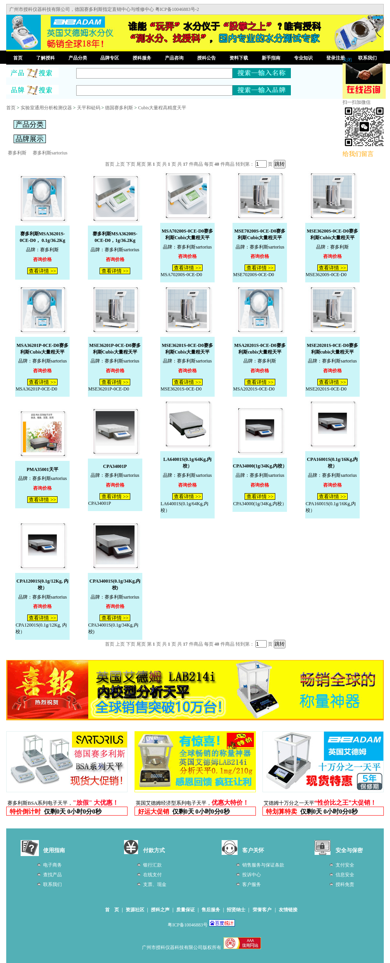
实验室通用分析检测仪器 (46, 107)
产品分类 (77, 58)
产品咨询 (174, 58)
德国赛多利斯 (119, 107)
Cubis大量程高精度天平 (162, 107)
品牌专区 (109, 58)
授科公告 (206, 58)
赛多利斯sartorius (50, 153)
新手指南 (271, 58)
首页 (18, 58)
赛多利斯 (17, 153)
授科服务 (142, 58)
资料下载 (238, 58)
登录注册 (335, 58)
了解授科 (45, 58)
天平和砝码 (88, 107)
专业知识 (303, 58)
